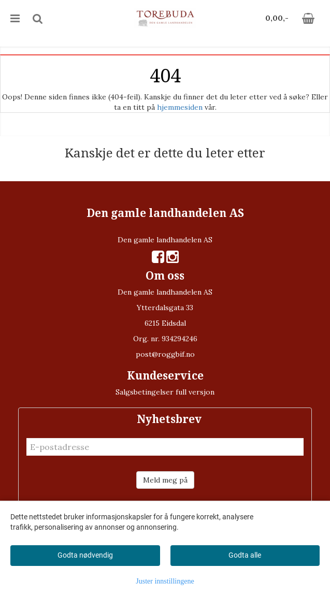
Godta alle (244, 555)
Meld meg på (165, 480)
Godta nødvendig (85, 555)
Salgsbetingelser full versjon (165, 392)
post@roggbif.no (165, 354)
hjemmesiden (180, 107)
